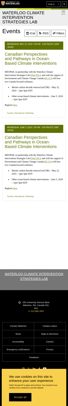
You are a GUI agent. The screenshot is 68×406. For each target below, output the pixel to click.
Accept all (20, 397)
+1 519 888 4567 (36, 311)
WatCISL (35, 75)
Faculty (10, 113)
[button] (53, 4)
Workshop (30, 113)
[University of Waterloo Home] (10, 4)
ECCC (48, 78)
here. (15, 105)
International (19, 113)
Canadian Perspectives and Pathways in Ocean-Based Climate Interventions (31, 59)
